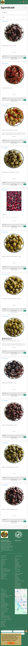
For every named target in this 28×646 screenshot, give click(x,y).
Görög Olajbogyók (5, 21)
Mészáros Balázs (5, 189)
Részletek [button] (14, 640)
